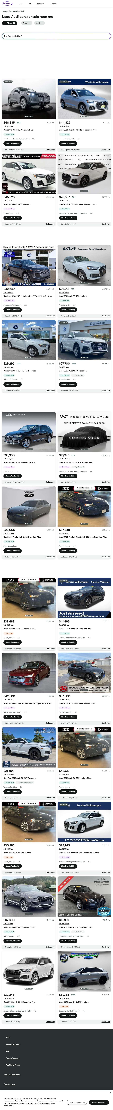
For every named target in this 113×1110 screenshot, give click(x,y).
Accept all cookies (99, 1102)
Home (4, 11)
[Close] (110, 1092)
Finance (54, 3)
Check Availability (13, 143)
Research (40, 3)
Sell (29, 3)
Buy (20, 3)
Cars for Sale (14, 11)
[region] (56, 1100)
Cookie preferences (77, 1102)
